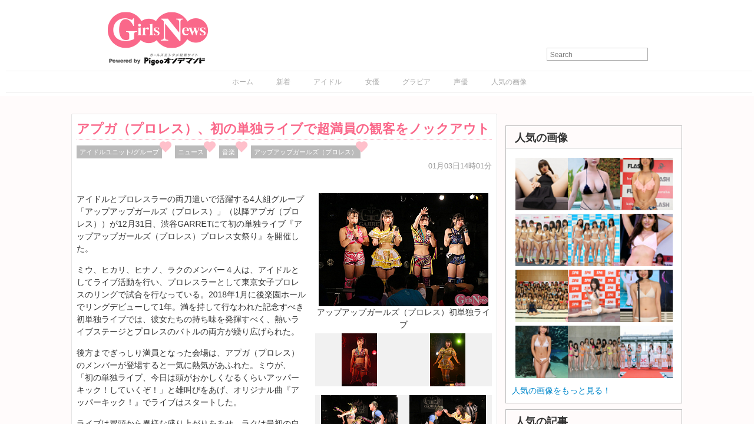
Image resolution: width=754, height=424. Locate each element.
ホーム (242, 82)
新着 (283, 82)
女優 (372, 82)
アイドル (327, 82)
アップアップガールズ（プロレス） (306, 151)
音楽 (228, 151)
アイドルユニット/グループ (119, 151)
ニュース (191, 151)
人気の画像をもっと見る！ (561, 390)
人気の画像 (509, 82)
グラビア (416, 82)
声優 (461, 82)
